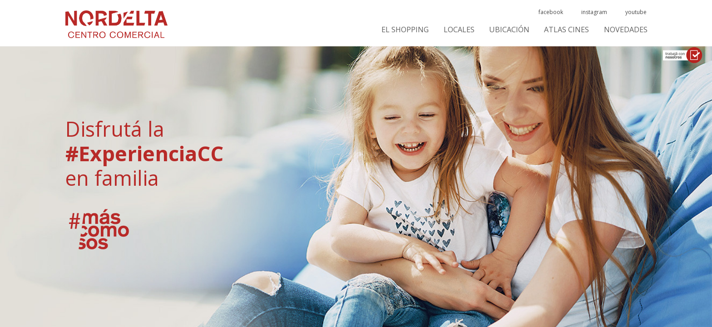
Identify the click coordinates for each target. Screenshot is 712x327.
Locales (459, 29)
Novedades (626, 29)
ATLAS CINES (566, 29)
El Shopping (405, 29)
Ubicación (509, 29)
